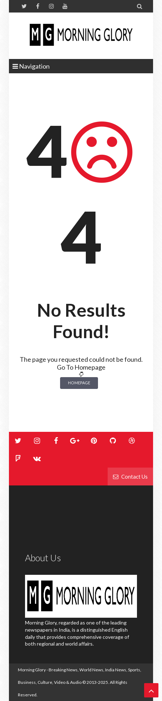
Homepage (79, 382)
